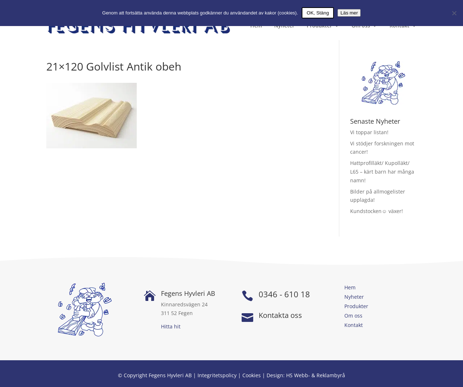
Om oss (361, 26)
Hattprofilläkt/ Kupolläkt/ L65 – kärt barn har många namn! (382, 172)
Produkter (319, 26)
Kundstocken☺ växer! (376, 211)
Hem (256, 26)
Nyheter (284, 26)
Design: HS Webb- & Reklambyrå (306, 375)
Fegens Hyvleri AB (188, 293)
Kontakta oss (280, 315)
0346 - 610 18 (284, 294)
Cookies (251, 375)
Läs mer (349, 13)
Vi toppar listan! (369, 132)
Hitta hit (170, 326)
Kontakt (399, 26)
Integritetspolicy (217, 375)
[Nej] (454, 13)
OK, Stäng (318, 13)
